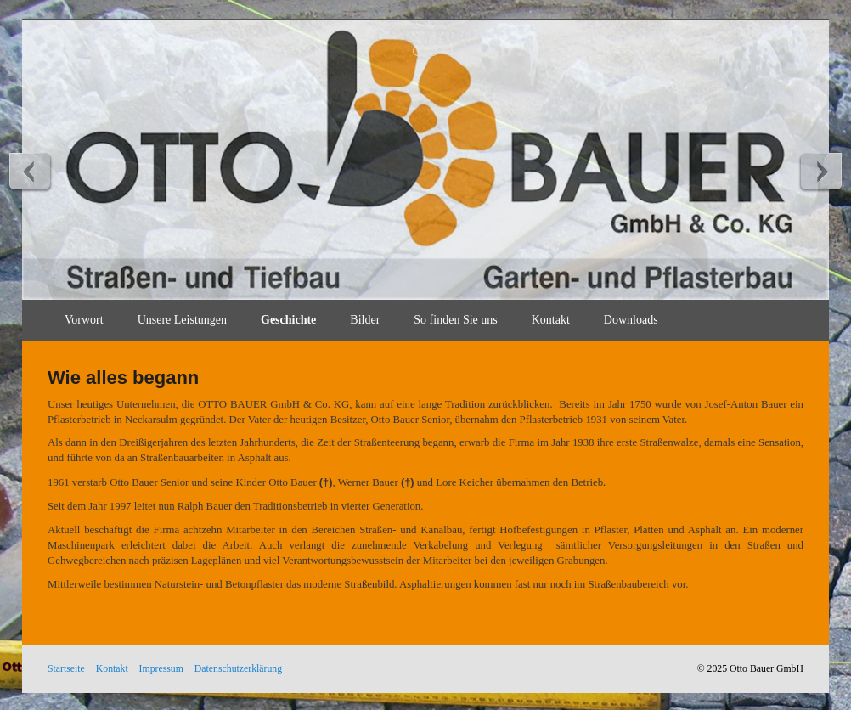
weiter (820, 171)
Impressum (161, 668)
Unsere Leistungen (182, 319)
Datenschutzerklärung (238, 668)
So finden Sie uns (455, 319)
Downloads (631, 319)
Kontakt (551, 319)
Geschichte (288, 319)
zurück (30, 171)
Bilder (365, 319)
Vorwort (84, 319)
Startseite (66, 668)
